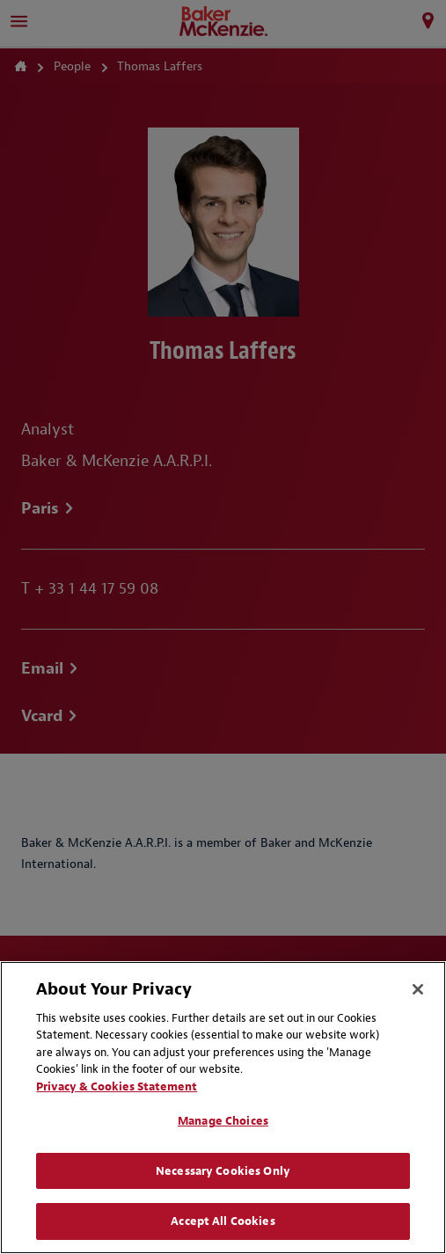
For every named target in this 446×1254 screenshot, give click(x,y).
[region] (223, 1107)
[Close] (417, 989)
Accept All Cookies (222, 1221)
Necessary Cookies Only (223, 1170)
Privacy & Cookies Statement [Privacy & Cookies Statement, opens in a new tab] (116, 1086)
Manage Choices (223, 1120)
